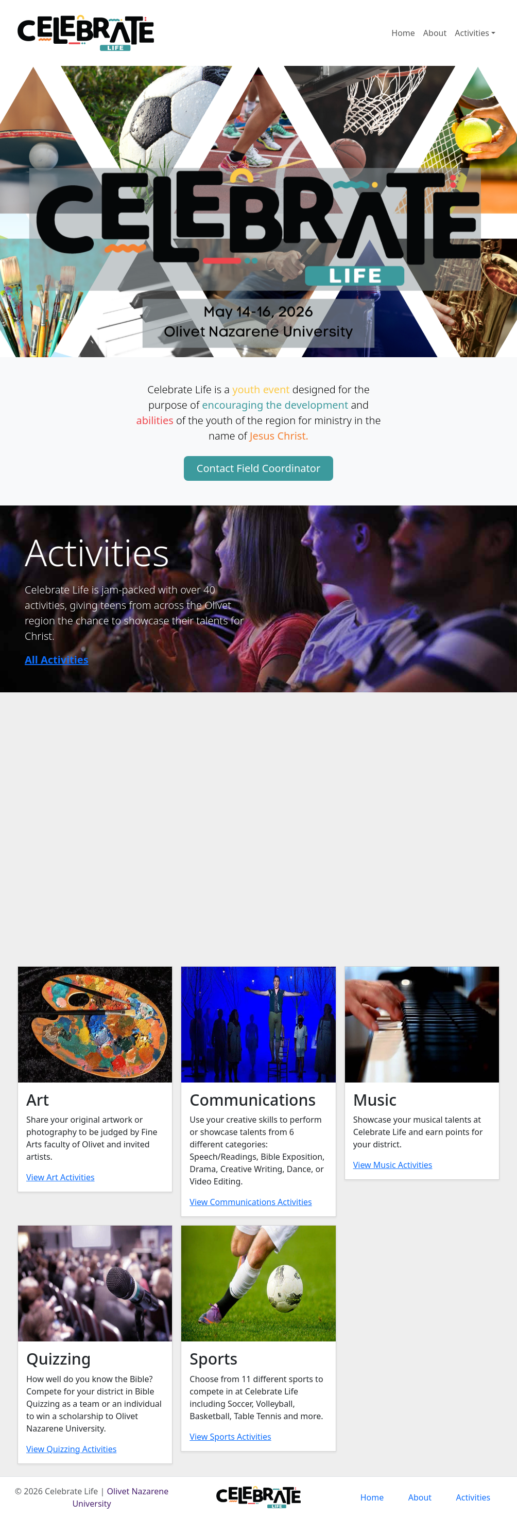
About (434, 33)
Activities (472, 33)
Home (403, 33)
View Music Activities (393, 1165)
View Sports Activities (230, 1436)
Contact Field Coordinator (258, 468)
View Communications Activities (250, 1202)
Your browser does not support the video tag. (258, 821)
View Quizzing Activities (71, 1449)
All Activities (57, 660)
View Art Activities (60, 1177)
